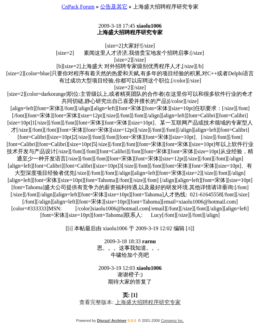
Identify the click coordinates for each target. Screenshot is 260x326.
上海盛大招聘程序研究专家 (148, 302)
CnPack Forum (77, 7)
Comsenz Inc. (172, 320)
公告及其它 (113, 7)
